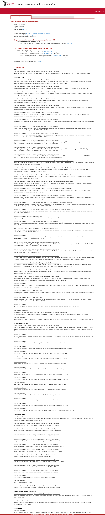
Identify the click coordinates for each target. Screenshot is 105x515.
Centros (63, 17)
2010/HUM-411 (48, 53)
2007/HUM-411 (57, 57)
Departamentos (42, 17)
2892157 (24, 29)
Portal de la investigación (99, 11)
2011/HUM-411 (48, 51)
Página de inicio (6, 10)
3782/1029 (70, 43)
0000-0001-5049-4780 (28, 28)
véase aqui (39, 61)
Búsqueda (21, 17)
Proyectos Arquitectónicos (32, 35)
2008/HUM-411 (57, 55)
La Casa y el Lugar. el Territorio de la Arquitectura (38, 33)
